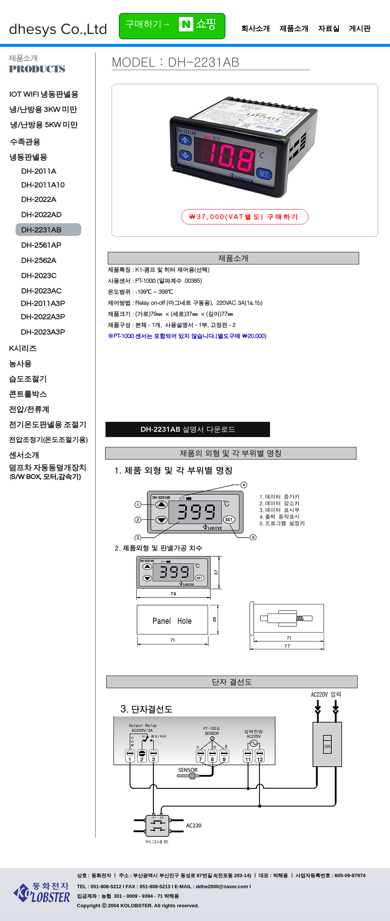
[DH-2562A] (38, 260)
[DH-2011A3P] (43, 303)
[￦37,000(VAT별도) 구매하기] (244, 216)
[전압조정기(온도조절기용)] (48, 440)
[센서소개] (24, 455)
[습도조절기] (28, 379)
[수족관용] (48, 142)
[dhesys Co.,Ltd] (58, 28)
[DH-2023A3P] (43, 332)
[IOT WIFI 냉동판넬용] (48, 94)
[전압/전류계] (29, 409)
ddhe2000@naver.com (222, 886)
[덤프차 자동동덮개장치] (47, 468)
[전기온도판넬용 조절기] (48, 424)
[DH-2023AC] (41, 291)
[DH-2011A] (40, 171)
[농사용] (20, 364)
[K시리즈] (23, 348)
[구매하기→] (148, 24)
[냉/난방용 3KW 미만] (43, 109)
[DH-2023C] (38, 276)
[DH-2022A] (38, 199)
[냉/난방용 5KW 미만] (44, 125)
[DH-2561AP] (41, 245)
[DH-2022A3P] (43, 317)
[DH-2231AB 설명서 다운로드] (187, 429)
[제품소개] (233, 258)
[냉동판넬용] (43, 157)
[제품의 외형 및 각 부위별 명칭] (230, 453)
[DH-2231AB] (41, 230)
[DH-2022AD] (41, 215)
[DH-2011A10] (43, 185)
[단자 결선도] (232, 682)
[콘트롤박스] (28, 394)
